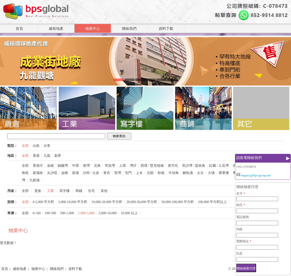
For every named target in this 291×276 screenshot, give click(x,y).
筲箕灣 (110, 165)
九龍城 (34, 180)
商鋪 (78, 191)
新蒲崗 (38, 173)
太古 (200, 173)
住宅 (91, 191)
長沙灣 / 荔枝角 (193, 165)
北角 (97, 165)
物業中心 (92, 29)
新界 (57, 156)
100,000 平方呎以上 (212, 202)
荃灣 (117, 173)
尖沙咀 (52, 173)
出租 (36, 146)
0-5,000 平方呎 (43, 202)
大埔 (211, 173)
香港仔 (38, 165)
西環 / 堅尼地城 (152, 165)
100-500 (50, 213)
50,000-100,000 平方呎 (177, 202)
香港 (36, 156)
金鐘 (50, 165)
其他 (104, 191)
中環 (75, 165)
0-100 (37, 213)
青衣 (106, 173)
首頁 (19, 29)
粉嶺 (161, 173)
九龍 (47, 156)
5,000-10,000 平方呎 (72, 202)
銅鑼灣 (63, 165)
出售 (47, 146)
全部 (25, 146)
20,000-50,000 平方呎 (141, 202)
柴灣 (86, 165)
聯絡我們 (129, 29)
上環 (122, 165)
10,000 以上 (129, 213)
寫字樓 (64, 191)
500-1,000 (67, 213)
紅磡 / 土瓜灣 (219, 165)
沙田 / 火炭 (91, 173)
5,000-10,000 (107, 213)
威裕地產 (56, 29)
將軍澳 (224, 173)
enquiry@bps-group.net (256, 175)
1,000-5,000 (86, 213)
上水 (139, 173)
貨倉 (37, 191)
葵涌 (75, 173)
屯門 (128, 173)
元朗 (150, 173)
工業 (50, 191)
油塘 (64, 173)
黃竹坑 (173, 165)
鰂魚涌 (188, 173)
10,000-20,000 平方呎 (106, 202)
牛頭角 (174, 173)
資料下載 (166, 29)
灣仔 (133, 165)
